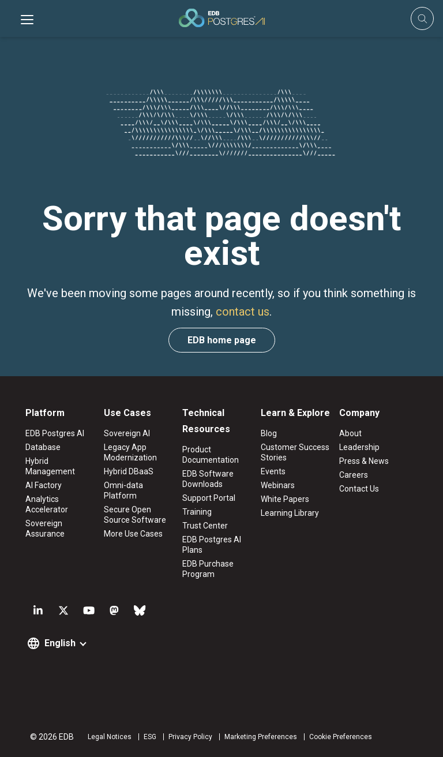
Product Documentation (210, 454)
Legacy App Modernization (130, 452)
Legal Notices (110, 737)
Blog (269, 433)
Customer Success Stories (295, 452)
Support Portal (208, 498)
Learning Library (290, 513)
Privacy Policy (190, 737)
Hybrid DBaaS (128, 471)
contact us (242, 311)
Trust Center (205, 525)
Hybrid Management (50, 466)
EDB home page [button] (221, 340)
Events (273, 471)
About (350, 433)
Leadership (359, 447)
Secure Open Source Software (135, 514)
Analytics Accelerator (46, 504)
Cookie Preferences (340, 737)
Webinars (278, 485)
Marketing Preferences (260, 737)
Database (43, 447)
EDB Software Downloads (208, 479)
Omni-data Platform (123, 490)
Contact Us (359, 488)
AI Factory (43, 485)
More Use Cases (133, 533)
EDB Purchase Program (208, 569)
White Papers (285, 499)
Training (197, 511)
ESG (150, 737)
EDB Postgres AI (54, 433)
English (60, 643)
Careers (353, 474)
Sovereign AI (127, 433)
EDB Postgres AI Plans (211, 544)
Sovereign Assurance (45, 528)
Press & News (364, 461)
